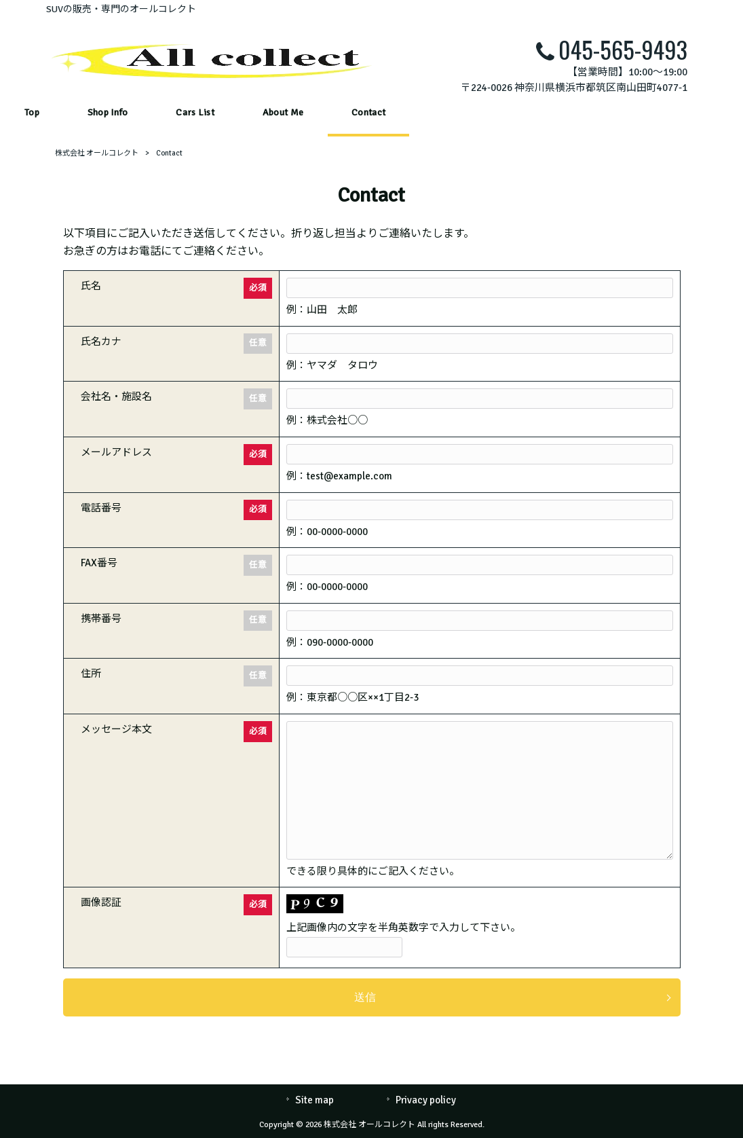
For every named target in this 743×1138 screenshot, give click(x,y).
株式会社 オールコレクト (96, 153)
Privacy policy (426, 1100)
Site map (314, 1100)
